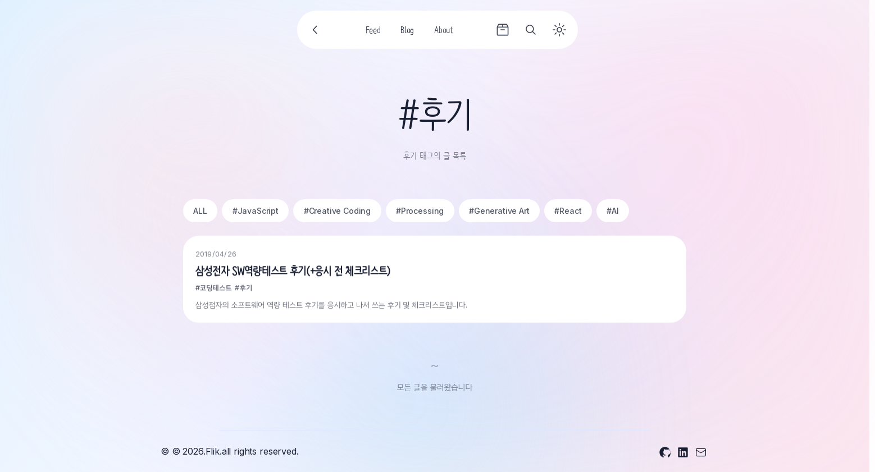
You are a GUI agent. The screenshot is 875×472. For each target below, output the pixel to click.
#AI (613, 211)
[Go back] (315, 29)
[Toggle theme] (559, 29)
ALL (200, 211)
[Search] (530, 29)
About (443, 31)
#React (567, 211)
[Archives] (502, 29)
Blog (407, 31)
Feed (373, 31)
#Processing (420, 211)
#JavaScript (256, 211)
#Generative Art (499, 211)
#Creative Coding (337, 211)
